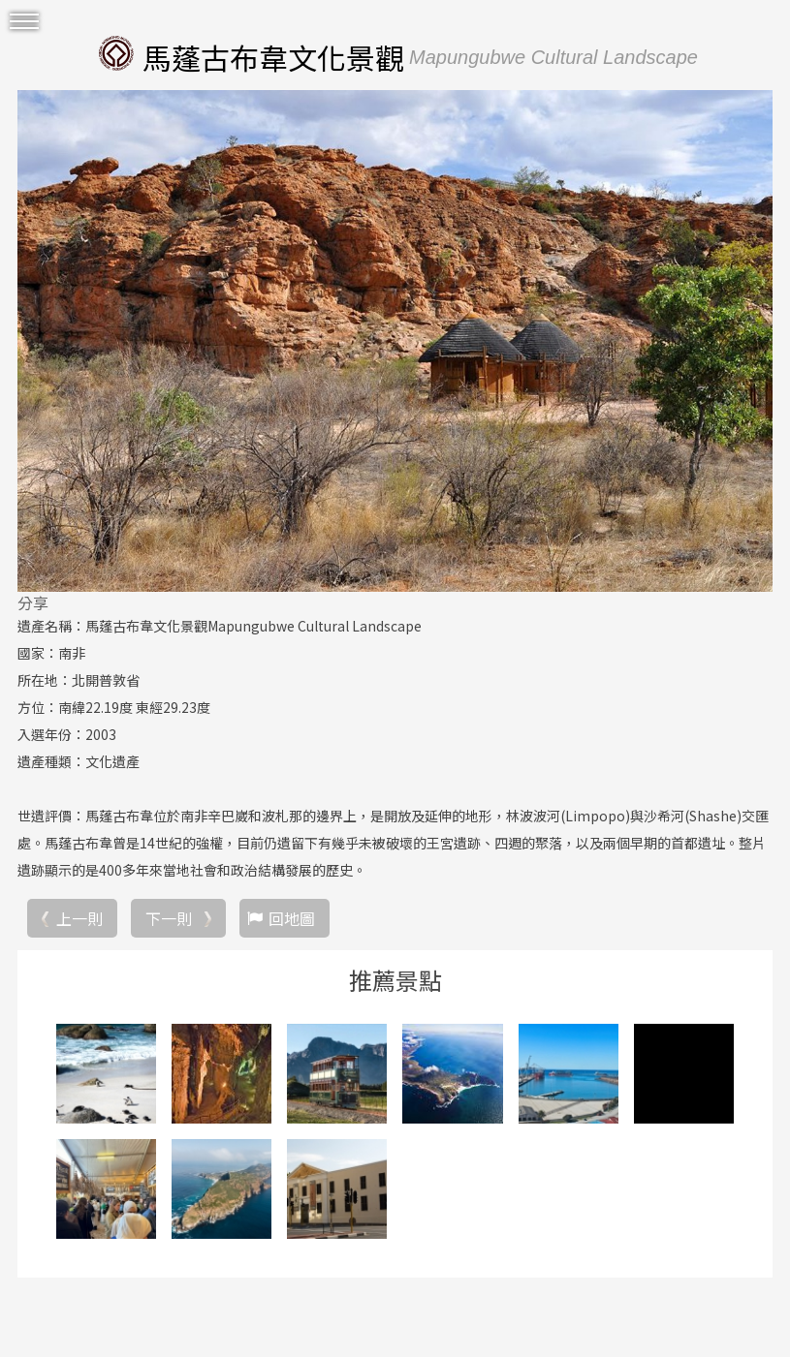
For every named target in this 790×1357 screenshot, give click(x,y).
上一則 (79, 918)
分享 (32, 602)
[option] (395, 341)
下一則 (168, 918)
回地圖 (292, 918)
